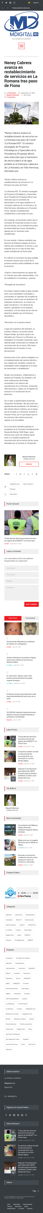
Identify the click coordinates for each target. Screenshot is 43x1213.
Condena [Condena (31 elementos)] (17, 973)
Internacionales (11, 925)
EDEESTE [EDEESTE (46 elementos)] (16, 983)
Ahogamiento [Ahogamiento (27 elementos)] (19, 963)
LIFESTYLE (32, 925)
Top (34, 1191)
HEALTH (18, 920)
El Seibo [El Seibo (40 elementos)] (26, 983)
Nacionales (12, 93)
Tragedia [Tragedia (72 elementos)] (25, 1039)
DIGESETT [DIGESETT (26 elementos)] (27, 978)
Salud (19, 935)
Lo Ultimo (9, 665)
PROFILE (29, 464)
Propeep (12, 489)
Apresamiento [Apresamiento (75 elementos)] (10, 968)
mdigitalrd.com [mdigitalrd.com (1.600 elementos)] (30, 1009)
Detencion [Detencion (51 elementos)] (27, 973)
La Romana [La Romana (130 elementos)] (9, 1009)
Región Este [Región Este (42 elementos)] (21, 1029)
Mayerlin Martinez (13, 95)
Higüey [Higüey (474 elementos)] (8, 993)
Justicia (20, 865)
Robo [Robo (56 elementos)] (30, 1029)
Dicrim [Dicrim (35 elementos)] (18, 978)
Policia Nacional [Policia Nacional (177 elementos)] (11, 1024)
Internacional (29, 920)
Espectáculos (30, 915)
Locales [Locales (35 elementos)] (19, 1009)
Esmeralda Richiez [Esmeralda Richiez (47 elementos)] (12, 988)
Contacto (29, 1208)
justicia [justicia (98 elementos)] (24, 999)
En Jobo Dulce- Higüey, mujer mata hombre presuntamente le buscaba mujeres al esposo (19, 678)
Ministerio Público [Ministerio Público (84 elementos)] (20, 1019)
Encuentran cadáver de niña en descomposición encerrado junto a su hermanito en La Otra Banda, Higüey (28, 756)
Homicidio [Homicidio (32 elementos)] (17, 993)
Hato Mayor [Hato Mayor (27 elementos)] (25, 988)
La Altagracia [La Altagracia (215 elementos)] (10, 1004)
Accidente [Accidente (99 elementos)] (9, 958)
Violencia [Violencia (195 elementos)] (9, 1049)
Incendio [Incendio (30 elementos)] (27, 993)
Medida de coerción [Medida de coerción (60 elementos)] (12, 1014)
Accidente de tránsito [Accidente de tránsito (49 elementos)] (23, 958)
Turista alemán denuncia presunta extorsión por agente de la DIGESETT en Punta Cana (22, 8)
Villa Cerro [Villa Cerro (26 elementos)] (32, 1044)
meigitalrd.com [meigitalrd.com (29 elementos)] (27, 1014)
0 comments (11, 97)
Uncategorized (19, 940)
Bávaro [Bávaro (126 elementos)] (8, 973)
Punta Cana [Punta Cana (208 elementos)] (9, 1029)
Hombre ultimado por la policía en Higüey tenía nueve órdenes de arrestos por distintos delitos (21, 660)
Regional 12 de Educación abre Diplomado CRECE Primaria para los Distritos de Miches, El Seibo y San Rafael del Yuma (27, 773)
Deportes (9, 720)
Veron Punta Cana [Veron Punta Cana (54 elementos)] (12, 1044)
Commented (30, 618)
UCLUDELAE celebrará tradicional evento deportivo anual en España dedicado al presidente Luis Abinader (21, 714)
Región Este (10, 935)
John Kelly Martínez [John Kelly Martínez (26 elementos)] (12, 999)
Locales (6, 543)
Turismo (8, 940)
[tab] (13, 618)
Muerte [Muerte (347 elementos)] (31, 1019)
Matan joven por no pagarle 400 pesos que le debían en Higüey (28, 842)
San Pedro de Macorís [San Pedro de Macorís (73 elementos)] (13, 1034)
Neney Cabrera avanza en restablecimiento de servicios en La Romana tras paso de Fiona (20, 74)
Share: (7, 474)
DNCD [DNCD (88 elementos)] (8, 983)
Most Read (13, 618)
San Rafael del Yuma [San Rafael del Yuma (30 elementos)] (12, 1039)
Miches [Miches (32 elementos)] (8, 1019)
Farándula (9, 920)
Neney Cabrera (28, 484)
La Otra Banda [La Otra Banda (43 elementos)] (22, 1004)
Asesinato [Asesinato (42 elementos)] (22, 968)
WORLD (30, 940)
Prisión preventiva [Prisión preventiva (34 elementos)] (26, 1024)
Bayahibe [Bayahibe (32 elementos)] (32, 968)
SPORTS (27, 935)
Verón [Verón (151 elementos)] (23, 1044)
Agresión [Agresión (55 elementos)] (9, 963)
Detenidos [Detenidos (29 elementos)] (9, 978)
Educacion (18, 915)
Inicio (8, 1204)
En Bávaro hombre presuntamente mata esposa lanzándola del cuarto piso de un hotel (21, 696)
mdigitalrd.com (15, 484)
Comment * (21, 592)
